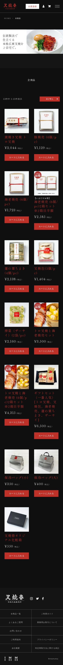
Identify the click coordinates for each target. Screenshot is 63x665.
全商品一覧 (16, 614)
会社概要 (16, 648)
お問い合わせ (16, 631)
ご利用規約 (16, 640)
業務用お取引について (47, 622)
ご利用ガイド (47, 614)
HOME (7, 18)
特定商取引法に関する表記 (47, 648)
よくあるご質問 (16, 622)
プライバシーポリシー (47, 640)
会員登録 (32, 6)
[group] (31, 81)
